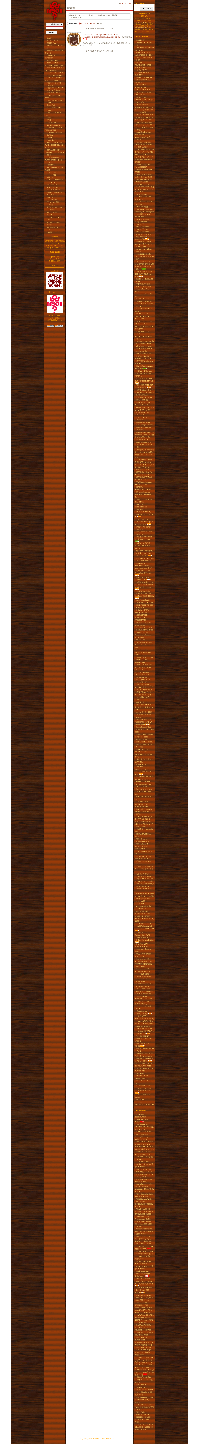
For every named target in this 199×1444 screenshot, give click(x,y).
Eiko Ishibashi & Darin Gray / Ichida (143, 533)
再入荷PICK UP (52, 40)
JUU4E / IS (140, 702)
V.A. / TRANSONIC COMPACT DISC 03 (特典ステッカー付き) (144, 521)
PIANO (49, 138)
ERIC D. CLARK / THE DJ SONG (144, 305)
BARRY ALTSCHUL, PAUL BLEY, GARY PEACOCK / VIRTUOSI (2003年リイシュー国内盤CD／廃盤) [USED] (144, 1330)
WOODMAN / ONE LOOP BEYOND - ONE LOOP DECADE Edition (143, 1089)
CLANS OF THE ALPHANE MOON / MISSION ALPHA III (142, 672)
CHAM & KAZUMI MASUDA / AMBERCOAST (142, 766)
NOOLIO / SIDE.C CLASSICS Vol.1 (143, 578)
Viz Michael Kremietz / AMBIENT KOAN (143, 483)
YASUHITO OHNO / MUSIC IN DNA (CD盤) (143, 143)
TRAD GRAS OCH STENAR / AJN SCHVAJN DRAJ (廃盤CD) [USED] (144, 1211)
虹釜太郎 (50, 205)
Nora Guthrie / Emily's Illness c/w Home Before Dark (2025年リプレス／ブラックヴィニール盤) (144, 406)
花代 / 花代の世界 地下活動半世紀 (144, 760)
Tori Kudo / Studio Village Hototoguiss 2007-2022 (144, 885)
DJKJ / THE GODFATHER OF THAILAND (141, 506)
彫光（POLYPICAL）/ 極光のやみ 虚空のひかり (144, 573)
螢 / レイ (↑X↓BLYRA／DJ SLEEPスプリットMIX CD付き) (144, 127)
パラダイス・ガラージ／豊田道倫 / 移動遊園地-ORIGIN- (144, 159)
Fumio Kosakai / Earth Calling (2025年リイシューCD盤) (144, 729)
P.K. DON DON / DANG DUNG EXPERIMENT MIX (144, 381)
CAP (48, 220)
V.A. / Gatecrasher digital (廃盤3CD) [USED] (144, 1195)
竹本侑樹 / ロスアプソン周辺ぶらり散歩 (144, 1012)
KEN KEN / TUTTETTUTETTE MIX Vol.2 (143, 42)
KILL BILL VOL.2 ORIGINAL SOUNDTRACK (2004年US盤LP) (143, 335)
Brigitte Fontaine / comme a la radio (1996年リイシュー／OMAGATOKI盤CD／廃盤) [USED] (144, 1255)
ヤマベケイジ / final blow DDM (143, 1007)
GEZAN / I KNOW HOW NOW (144, 258)
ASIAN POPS (51, 123)
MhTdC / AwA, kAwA (143, 354)
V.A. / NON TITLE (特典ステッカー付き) (144, 386)
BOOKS (49, 215)
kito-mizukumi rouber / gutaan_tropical (143, 624)
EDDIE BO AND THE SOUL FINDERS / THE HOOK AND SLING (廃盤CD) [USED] (144, 1155)
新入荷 (49, 38)
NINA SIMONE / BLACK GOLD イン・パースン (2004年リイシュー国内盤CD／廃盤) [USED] (144, 1341)
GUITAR (50, 135)
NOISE (49, 155)
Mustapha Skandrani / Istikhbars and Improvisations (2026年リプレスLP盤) (144, 136)
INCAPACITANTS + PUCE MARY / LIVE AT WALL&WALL (143, 722)
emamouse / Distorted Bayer (143, 950)
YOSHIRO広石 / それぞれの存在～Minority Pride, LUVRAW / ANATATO (144, 1023)
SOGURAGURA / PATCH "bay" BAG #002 (143, 233)
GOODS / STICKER (54, 222)
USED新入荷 (51, 43)
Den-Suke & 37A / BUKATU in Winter (142, 945)
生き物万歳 (51, 105)
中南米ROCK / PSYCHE (55, 88)
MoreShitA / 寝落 (142, 207)
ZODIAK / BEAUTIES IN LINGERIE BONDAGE (144, 666)
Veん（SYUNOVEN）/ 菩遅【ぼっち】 (144, 955)
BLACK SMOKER (53, 187)
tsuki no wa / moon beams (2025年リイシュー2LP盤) (144, 895)
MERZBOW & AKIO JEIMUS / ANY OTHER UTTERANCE (143, 92)
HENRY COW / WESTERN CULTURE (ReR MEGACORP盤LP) (143, 565)
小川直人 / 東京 (142, 147)
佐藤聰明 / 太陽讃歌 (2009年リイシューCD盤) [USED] (144, 1379)
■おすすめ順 (84, 23)
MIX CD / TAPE (52, 60)
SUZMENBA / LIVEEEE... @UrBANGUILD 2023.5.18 (144, 1102)
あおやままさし (52, 140)
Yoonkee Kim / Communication (140, 980)
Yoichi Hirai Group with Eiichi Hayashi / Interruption (144, 210)
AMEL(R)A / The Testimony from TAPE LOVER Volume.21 (142, 935)
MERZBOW (51, 165)
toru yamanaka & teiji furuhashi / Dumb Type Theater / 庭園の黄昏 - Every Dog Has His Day (143, 972)
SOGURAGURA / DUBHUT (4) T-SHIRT (142, 228)
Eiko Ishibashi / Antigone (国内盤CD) (144, 367)
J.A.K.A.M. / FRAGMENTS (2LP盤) (143, 905)
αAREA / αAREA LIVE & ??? (143, 773)
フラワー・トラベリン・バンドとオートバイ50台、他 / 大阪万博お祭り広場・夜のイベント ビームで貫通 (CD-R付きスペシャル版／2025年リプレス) (144, 692)
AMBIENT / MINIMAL (55, 133)
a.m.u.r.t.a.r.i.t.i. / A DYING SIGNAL (142, 413)
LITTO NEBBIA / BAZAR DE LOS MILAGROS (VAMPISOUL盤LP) (144, 753)
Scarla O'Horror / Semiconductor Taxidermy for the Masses (143, 634)
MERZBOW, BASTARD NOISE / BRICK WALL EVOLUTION (144, 79)
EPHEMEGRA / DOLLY (144, 742)
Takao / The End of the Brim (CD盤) (143, 500)
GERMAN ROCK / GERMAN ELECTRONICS (54, 151)
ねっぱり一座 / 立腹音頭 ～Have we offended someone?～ (144, 714)
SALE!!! (49, 232)
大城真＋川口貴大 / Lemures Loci (142, 528)
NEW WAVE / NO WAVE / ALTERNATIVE (54, 69)
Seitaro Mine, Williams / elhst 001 (144, 250)
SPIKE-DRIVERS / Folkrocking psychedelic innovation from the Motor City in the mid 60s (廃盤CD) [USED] (143, 1221)
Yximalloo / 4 (141, 909)
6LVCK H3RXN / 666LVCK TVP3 (141, 661)
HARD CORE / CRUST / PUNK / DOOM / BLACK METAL (54, 145)
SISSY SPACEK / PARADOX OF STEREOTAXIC (141, 617)
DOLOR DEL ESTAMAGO (50, 196)
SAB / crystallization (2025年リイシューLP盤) (144, 601)
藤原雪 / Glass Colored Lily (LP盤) (143, 745)
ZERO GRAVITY (53, 182)
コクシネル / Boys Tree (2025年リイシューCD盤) (144, 880)
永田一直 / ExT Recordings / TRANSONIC (54, 178)
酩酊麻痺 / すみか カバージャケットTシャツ (144, 473)
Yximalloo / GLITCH (143, 924)
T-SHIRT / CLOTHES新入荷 (54, 47)
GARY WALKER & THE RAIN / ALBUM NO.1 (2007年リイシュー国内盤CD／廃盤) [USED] (144, 1318)
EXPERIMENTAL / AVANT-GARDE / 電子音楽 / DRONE (54, 159)
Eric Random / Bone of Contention (143, 203)
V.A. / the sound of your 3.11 (143, 852)
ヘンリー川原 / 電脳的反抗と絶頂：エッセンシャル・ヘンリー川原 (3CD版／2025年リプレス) (144, 463)
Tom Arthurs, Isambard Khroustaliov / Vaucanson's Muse (144, 644)
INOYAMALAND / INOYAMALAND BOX (143, 357)
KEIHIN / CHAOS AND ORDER (144, 280)
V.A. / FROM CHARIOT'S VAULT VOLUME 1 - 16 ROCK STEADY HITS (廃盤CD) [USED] (143, 1417)
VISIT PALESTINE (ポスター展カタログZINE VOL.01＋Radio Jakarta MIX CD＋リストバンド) (144, 820)
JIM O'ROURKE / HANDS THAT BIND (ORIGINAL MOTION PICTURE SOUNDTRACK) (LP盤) (144, 916)
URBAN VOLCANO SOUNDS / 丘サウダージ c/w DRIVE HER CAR (144, 244)
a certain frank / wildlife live (143, 295)
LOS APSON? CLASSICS (50, 56)
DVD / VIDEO (52, 212)
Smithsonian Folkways (54, 100)
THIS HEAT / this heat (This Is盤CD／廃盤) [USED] (143, 1290)
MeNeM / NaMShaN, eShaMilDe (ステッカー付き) (144, 514)
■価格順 (92, 23)
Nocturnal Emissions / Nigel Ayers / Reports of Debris (143, 494)
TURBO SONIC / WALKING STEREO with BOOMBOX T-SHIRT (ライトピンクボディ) (144, 1000)
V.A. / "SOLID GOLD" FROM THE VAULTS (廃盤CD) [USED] (144, 1407)
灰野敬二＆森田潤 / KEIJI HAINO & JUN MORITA (142, 545)
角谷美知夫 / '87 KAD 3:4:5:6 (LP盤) (143, 238)
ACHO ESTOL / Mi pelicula (142, 1096)
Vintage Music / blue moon (52, 96)
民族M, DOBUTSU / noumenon (143, 862)
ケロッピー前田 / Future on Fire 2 (144, 1050)
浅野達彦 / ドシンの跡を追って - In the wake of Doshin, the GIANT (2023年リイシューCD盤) (144, 1057)
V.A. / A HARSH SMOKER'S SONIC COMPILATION (141, 846)
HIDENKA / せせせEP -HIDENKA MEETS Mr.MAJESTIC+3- (144, 736)
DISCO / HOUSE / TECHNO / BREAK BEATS (54, 64)
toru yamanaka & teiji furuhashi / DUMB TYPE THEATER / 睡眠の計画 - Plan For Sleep (144, 962)
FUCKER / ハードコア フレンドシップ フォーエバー (144, 707)
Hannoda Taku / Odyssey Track (144, 1082)
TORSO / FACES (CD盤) (145, 341)
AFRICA (50, 103)
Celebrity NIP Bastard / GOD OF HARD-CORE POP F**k (143, 373)
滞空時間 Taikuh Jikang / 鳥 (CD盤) (144, 362)
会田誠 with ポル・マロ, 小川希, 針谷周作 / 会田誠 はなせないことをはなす (144, 585)
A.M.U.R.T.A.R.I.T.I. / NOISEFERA (143, 418)
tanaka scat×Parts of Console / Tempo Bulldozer (144, 423)
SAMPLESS (51, 210)
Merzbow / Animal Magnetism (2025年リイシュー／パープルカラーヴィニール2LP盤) (144, 108)
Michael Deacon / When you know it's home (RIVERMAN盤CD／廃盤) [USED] (144, 1188)
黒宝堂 (49, 225)
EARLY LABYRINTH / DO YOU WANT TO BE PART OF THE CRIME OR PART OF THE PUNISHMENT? (144, 1068)
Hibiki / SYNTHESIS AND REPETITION (143, 857)
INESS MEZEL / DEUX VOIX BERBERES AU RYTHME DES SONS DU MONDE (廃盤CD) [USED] (144, 1145)
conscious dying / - (142, 841)
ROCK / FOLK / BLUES (55, 75)
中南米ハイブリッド (54, 83)
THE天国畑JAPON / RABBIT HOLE (143, 215)
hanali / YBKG (141, 826)
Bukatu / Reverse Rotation (144, 941)
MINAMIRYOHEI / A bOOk (143, 835)
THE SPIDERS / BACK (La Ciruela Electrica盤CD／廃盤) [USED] (144, 1231)
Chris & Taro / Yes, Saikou (142, 290)
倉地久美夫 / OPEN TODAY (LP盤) (142, 900)
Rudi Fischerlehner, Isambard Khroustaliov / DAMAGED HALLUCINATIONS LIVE (144, 653)
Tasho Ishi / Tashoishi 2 (144, 122)
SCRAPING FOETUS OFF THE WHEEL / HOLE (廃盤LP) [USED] (144, 1246)
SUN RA (50, 110)
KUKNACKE (51, 172)
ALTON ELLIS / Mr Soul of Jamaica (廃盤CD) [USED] (144, 1399)
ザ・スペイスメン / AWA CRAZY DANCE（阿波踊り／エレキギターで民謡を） (144, 265)
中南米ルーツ (52, 85)
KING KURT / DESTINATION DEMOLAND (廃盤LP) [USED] (143, 1118)
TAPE (49, 230)
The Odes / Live (141, 640)
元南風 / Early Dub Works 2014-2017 (142, 166)
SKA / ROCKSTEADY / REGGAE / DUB (54, 129)
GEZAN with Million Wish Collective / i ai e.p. (143, 345)
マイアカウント (126, 3)
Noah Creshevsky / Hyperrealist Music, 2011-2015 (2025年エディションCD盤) (144, 443)
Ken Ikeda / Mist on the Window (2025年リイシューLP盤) (144, 811)
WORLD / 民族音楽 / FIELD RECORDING (53, 91)
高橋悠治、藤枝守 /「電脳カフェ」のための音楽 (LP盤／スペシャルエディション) (144, 453)
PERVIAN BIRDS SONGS (142, 1045)
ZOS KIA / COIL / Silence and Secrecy (144, 49)
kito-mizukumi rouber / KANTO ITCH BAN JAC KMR (143, 791)
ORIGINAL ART (52, 227)
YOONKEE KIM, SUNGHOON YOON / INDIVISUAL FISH (142, 804)
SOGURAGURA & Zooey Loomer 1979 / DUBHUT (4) (142, 221)
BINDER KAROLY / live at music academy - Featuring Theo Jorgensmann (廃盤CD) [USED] (144, 1135)
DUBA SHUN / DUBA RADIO (143, 171)
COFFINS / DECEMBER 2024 (144, 798)
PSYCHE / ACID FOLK (55, 73)
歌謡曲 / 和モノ (52, 120)
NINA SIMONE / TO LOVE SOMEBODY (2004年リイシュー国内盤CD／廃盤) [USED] (144, 1351)
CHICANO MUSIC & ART (53, 114)
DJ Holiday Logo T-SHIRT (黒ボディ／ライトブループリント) (144, 679)
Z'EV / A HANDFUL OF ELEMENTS (144, 73)
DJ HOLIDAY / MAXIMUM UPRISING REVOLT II (143, 196)
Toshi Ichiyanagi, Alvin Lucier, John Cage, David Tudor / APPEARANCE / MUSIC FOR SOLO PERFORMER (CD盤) (143, 179)
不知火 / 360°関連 (53, 202)
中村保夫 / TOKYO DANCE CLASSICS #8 (143, 285)
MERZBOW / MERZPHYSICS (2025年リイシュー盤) (144, 99)
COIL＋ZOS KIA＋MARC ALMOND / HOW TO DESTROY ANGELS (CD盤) (143, 56)
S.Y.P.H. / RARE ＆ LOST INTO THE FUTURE (144, 300)
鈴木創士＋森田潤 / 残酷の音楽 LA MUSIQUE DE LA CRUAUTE (144, 553)
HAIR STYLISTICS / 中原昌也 (54, 168)
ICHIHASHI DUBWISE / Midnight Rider (144, 606)
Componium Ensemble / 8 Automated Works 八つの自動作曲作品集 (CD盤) (144, 434)
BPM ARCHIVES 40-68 (144, 630)
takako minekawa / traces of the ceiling (144, 428)
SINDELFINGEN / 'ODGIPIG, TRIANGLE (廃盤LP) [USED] (144, 1126)
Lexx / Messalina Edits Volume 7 (143, 310)
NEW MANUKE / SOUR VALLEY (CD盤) (144, 350)
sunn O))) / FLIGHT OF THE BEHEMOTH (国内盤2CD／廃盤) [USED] (144, 1297)
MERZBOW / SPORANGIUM (140, 86)
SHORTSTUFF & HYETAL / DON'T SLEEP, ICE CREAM (144, 316)
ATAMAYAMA (52, 200)
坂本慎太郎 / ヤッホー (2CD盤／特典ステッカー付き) (144, 274)
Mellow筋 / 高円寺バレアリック (54, 51)
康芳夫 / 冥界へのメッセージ (144, 890)
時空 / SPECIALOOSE (54, 207)
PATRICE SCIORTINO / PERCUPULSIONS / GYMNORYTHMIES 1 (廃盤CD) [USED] (144, 1265)
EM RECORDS (52, 185)
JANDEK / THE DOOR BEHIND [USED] (143, 1180)
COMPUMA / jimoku (143, 254)
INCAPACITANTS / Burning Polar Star (142, 611)
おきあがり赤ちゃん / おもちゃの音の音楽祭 (143, 875)
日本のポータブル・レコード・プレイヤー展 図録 (144, 868)
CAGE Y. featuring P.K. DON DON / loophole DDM (144, 928)
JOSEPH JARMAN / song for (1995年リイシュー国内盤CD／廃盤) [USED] (144, 1359)
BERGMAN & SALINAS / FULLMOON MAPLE (144, 559)
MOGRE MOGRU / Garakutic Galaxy (142, 1077)
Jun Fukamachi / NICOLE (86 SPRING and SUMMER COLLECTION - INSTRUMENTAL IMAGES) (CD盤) (101, 37)
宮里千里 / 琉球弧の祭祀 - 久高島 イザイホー (144, 539)
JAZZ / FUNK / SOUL (54, 108)
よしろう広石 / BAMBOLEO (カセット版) (144, 1017)
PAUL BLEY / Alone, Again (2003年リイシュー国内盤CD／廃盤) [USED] (144, 1238)
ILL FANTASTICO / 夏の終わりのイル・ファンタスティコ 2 (144, 189)
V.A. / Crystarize (141, 839)
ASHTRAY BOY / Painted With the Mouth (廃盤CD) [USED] (144, 1164)
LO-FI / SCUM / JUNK (54, 192)
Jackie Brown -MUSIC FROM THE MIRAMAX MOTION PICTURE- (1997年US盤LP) (144, 325)
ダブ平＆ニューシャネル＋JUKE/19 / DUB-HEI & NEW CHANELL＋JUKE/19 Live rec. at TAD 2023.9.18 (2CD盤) (144, 395)
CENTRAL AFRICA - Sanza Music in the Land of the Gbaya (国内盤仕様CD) (144, 594)
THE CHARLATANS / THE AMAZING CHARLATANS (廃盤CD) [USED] (144, 1202)
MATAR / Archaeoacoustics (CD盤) (143, 488)
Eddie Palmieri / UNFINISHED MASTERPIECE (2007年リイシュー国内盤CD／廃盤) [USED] (144, 1390)
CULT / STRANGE (53, 190)
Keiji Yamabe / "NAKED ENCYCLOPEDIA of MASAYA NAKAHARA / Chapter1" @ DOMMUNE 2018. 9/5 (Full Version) (144, 989)
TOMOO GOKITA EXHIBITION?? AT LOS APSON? (143, 1038)
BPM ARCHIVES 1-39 (144, 627)
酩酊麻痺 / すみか (142, 470)
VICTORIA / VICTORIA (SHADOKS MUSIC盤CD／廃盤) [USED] (144, 1427)
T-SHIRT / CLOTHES (54, 217)
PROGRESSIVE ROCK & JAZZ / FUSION (54, 79)
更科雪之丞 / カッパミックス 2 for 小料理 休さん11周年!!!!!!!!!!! (144, 1031)
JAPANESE (51, 118)
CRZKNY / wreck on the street (144, 830)
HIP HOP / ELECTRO (54, 125)
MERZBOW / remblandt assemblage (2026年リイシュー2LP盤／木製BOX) (144, 117)
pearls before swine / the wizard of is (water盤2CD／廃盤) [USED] (144, 1273)
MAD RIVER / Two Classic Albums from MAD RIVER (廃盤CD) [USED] (144, 1282)
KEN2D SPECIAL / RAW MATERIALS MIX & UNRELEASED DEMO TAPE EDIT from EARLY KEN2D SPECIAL (144, 782)
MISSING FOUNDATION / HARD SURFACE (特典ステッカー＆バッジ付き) (144, 66)
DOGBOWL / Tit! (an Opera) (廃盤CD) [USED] (143, 1170)
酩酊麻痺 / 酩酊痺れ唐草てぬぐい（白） (144, 478)
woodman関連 (51, 175)
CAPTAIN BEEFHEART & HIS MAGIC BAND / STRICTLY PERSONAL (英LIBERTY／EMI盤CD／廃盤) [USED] (144, 1370)
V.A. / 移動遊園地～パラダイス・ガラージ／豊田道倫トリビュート (144, 152)
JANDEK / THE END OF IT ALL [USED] (144, 1175)
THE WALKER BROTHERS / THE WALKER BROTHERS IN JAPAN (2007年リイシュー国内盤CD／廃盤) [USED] (144, 1308)
